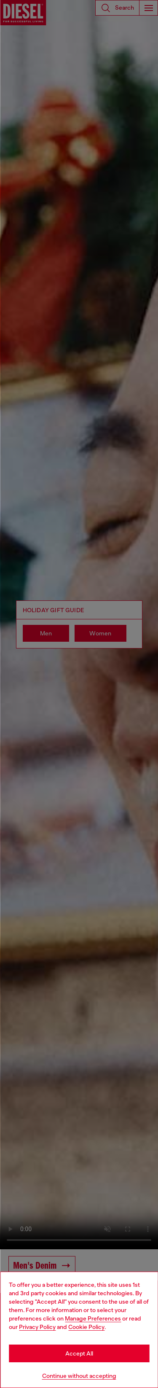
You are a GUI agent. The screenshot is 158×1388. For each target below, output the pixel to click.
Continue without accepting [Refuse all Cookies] (79, 1375)
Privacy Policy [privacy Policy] (37, 1326)
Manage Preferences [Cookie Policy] (93, 1318)
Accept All (79, 1353)
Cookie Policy (86, 1326)
